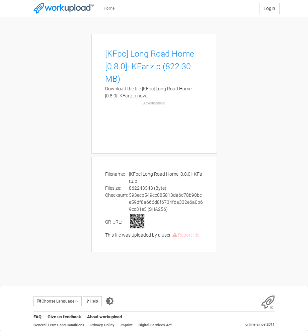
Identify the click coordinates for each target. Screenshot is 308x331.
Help (92, 301)
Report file (185, 235)
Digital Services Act (155, 325)
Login (269, 8)
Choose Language (57, 301)
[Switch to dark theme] (110, 301)
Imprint (127, 325)
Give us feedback (64, 316)
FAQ (37, 316)
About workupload (104, 316)
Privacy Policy (102, 325)
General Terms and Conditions (58, 325)
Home (109, 8)
